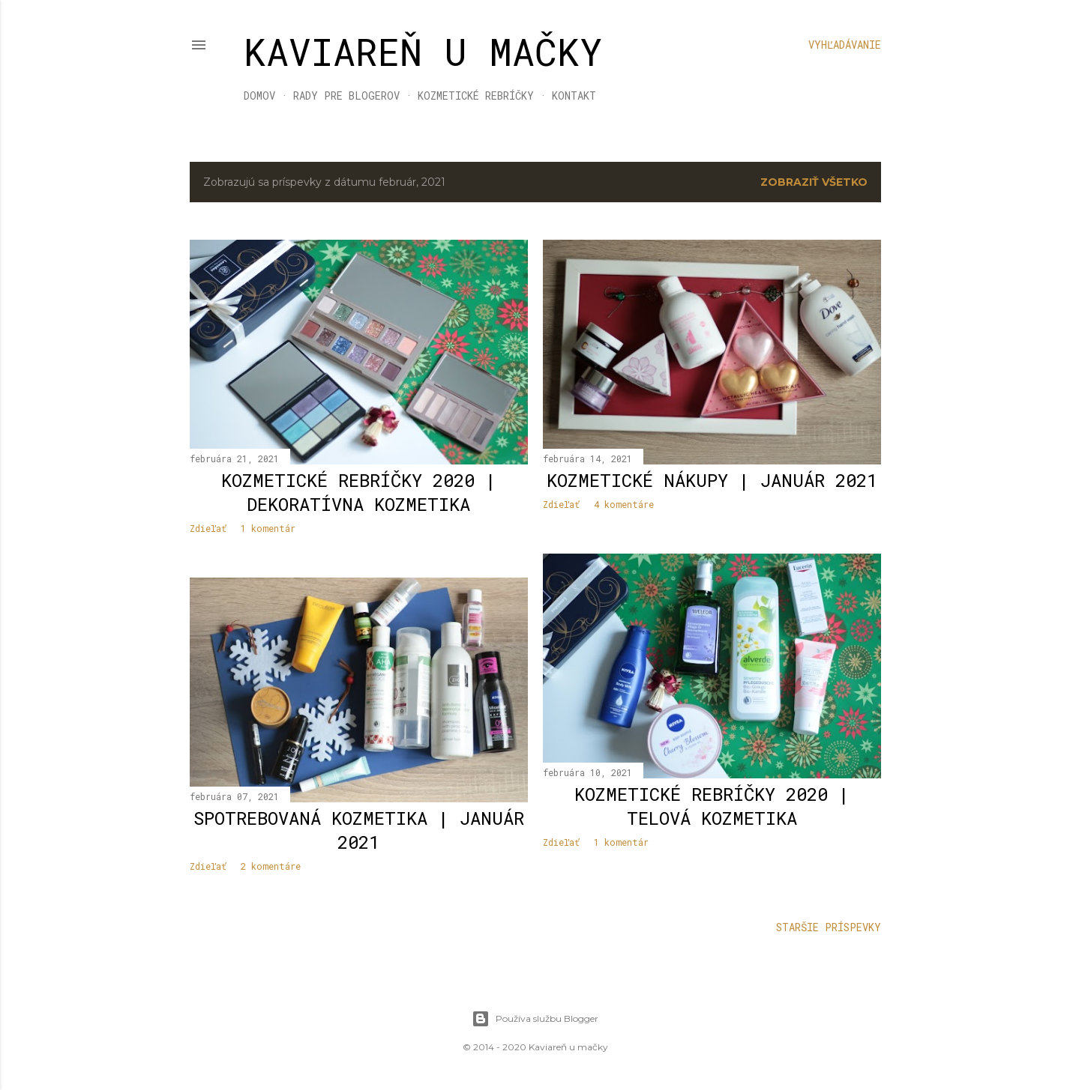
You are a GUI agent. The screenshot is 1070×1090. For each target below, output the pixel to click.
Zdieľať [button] (208, 528)
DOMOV (259, 95)
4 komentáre (624, 504)
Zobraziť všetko (814, 182)
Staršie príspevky (828, 927)
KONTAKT (574, 95)
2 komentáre (271, 866)
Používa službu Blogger (535, 1019)
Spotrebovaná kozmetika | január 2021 (358, 830)
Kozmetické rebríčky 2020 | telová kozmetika (712, 806)
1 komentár (268, 528)
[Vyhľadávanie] (844, 45)
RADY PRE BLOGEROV (346, 95)
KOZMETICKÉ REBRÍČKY (476, 95)
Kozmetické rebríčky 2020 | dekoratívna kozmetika (358, 492)
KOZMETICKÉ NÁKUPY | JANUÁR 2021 (712, 480)
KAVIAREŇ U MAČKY (423, 51)
